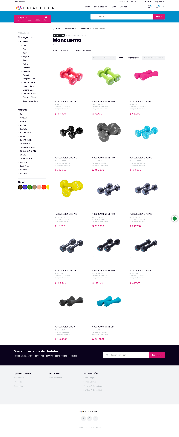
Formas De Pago (90, 382)
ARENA (22, 125)
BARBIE (22, 129)
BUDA (21, 136)
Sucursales (18, 386)
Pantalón (25, 75)
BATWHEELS (24, 133)
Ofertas (123, 7)
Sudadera (25, 68)
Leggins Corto (27, 86)
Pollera (24, 64)
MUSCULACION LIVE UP (140, 101)
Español (160, 1)
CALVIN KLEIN (25, 140)
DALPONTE (24, 162)
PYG (148, 1)
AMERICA (23, 122)
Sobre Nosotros (20, 378)
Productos (101, 7)
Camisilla (25, 71)
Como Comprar (90, 378)
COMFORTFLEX (25, 159)
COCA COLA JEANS (27, 147)
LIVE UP (137, 105)
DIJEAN (22, 173)
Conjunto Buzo (27, 82)
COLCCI (22, 155)
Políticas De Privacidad (93, 390)
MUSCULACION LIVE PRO (66, 101)
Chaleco (24, 60)
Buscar (159, 17)
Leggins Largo (27, 90)
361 (20, 114)
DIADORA (23, 170)
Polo (23, 49)
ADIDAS (22, 118)
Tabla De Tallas (20, 1)
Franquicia (18, 382)
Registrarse (123, 1)
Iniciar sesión (136, 1)
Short (23, 53)
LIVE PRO (63, 105)
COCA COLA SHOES (27, 151)
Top (23, 45)
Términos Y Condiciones (93, 386)
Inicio (87, 7)
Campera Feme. (28, 79)
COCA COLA (24, 144)
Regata (24, 57)
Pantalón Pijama (28, 97)
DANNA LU (23, 166)
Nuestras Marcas (55, 378)
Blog (114, 7)
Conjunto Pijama (28, 94)
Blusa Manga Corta (29, 101)
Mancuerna (84, 29)
